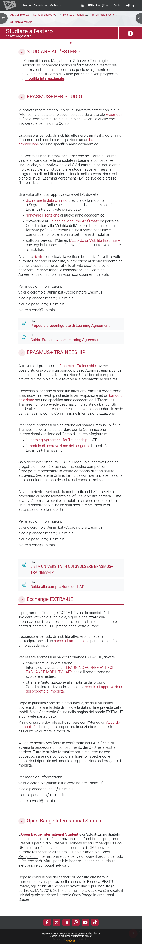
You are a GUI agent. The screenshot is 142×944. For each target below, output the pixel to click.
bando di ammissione (71, 641)
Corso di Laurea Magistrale (49, 14)
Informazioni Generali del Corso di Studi (116, 14)
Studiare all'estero (21, 22)
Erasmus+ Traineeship (77, 366)
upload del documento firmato (74, 221)
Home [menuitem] (27, 5)
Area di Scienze (19, 14)
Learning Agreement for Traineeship (57, 440)
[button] (98, 5)
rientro (39, 256)
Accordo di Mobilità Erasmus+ (95, 240)
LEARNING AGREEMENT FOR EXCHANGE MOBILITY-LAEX (70, 669)
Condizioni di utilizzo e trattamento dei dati (71, 936)
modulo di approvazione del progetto (58, 446)
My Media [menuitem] (56, 5)
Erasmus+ (114, 114)
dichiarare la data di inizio (46, 200)
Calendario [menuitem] (40, 5)
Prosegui (71, 940)
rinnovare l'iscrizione (42, 215)
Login (131, 5)
